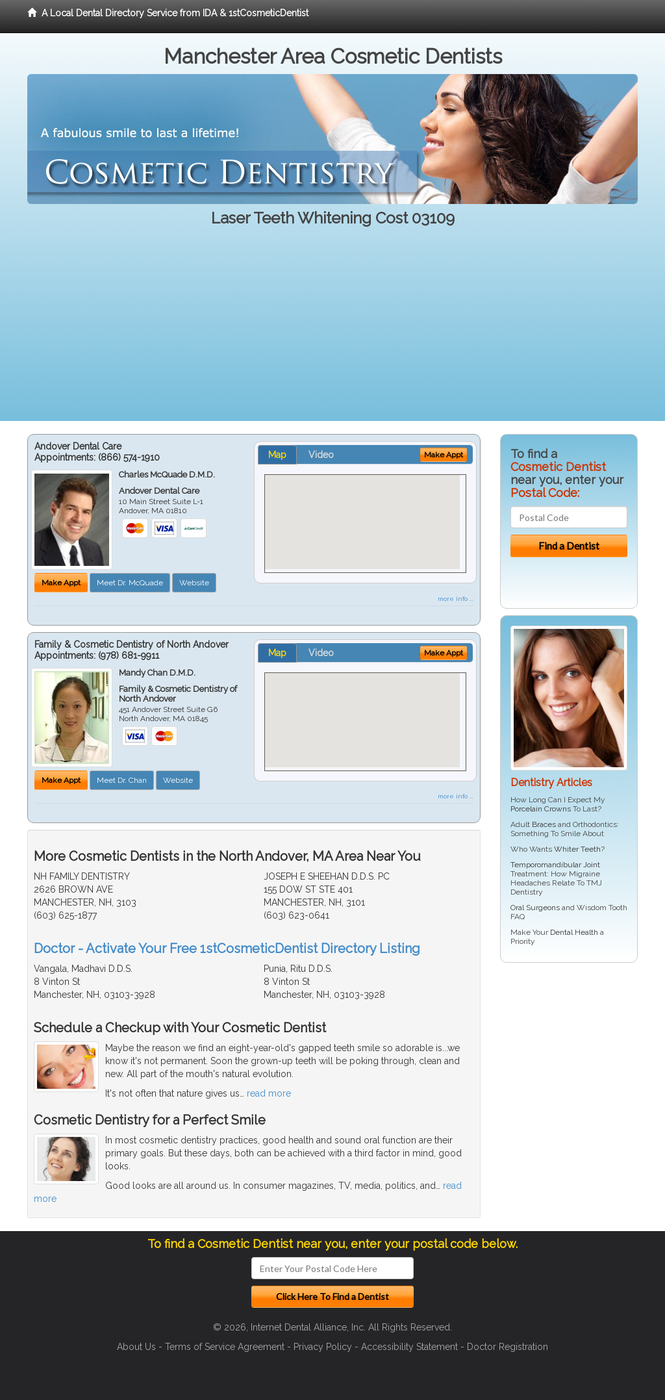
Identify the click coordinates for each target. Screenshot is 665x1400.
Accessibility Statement (409, 1347)
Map (277, 455)
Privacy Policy (323, 1347)
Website (194, 582)
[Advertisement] (332, 330)
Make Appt (61, 582)
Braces (544, 824)
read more (269, 1093)
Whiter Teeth (577, 849)
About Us (136, 1347)
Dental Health (574, 932)
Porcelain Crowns (540, 808)
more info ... (455, 598)
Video (321, 455)
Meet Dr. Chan (122, 780)
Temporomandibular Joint (555, 864)
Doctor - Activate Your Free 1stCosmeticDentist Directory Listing (227, 948)
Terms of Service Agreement (224, 1347)
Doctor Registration (507, 1347)
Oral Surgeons (535, 907)
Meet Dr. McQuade (130, 582)
